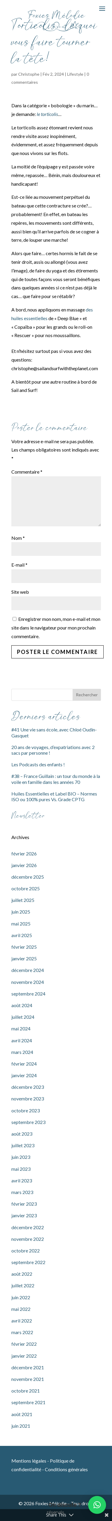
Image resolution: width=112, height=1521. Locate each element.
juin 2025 (20, 911)
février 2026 (24, 853)
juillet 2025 (22, 900)
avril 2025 (21, 935)
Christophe (28, 74)
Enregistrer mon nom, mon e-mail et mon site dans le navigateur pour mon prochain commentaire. (55, 627)
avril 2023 (21, 1180)
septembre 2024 (28, 993)
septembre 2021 (28, 1402)
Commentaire (26, 472)
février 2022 (24, 1344)
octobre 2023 (25, 1110)
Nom (18, 538)
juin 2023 (20, 1157)
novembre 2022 (27, 1239)
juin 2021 (20, 1426)
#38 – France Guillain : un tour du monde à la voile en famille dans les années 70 (55, 778)
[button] (97, 1505)
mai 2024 (20, 1028)
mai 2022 (20, 1309)
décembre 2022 (27, 1227)
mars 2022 (22, 1332)
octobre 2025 (25, 888)
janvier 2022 (24, 1356)
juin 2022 (20, 1297)
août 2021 (21, 1414)
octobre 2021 (25, 1390)
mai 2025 (20, 923)
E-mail (19, 565)
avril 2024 (21, 1040)
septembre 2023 (28, 1122)
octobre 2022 (25, 1250)
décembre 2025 (27, 877)
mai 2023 (20, 1169)
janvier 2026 (24, 865)
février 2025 (24, 947)
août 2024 (21, 1005)
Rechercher (87, 694)
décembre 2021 (27, 1367)
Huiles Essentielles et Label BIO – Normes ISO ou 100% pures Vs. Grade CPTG (54, 796)
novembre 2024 (27, 982)
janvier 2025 (24, 958)
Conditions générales (66, 1469)
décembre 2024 (27, 970)
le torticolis (47, 114)
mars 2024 (22, 1052)
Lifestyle (75, 74)
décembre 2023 (27, 1087)
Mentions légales (29, 1460)
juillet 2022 (22, 1285)
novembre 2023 (27, 1098)
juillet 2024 (22, 1017)
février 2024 (24, 1063)
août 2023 (21, 1134)
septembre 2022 (28, 1262)
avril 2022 (21, 1320)
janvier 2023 (24, 1215)
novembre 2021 (27, 1379)
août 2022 (21, 1274)
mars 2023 (22, 1192)
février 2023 (24, 1204)
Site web (20, 592)
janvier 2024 (24, 1075)
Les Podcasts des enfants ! (38, 764)
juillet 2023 (22, 1145)
